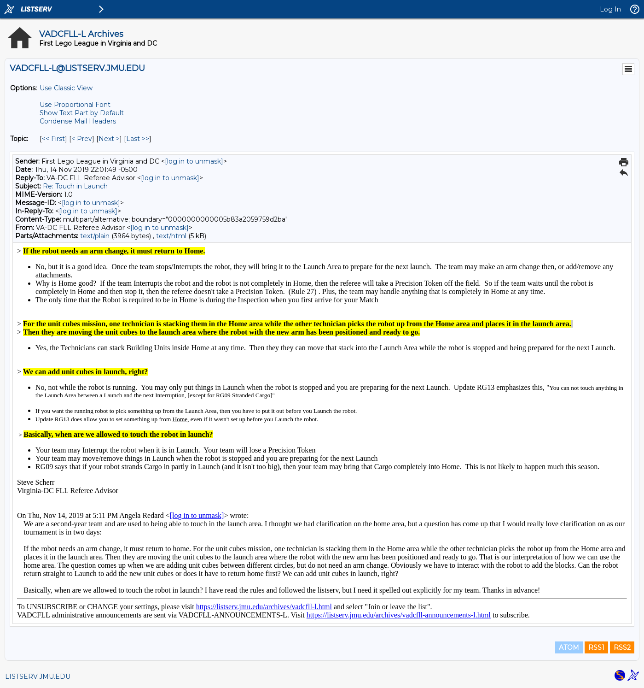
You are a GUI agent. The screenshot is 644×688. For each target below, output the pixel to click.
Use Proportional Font (75, 104)
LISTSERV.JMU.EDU (37, 676)
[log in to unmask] (194, 161)
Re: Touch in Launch (75, 186)
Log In (610, 9)
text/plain (95, 236)
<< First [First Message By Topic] (53, 139)
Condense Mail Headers (78, 121)
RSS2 (622, 647)
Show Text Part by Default (82, 113)
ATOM (569, 647)
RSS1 (596, 647)
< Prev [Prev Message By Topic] (81, 139)
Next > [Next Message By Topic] (109, 139)
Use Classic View (66, 88)
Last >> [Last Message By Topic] (137, 139)
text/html (171, 236)
